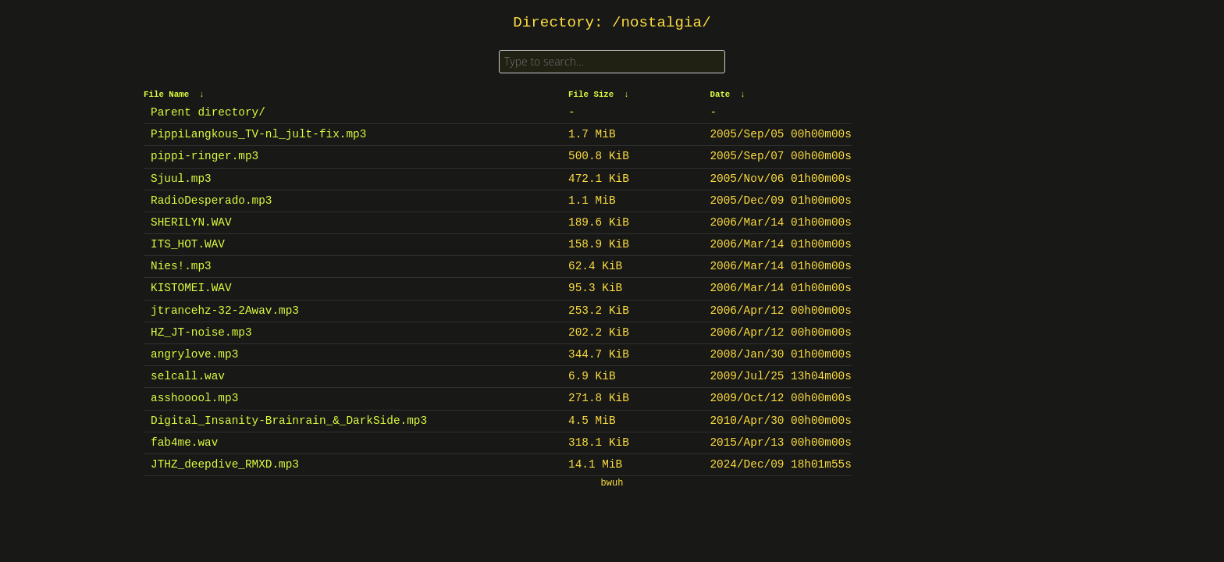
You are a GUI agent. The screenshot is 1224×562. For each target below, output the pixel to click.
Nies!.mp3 (181, 266)
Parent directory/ (208, 112)
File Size (591, 94)
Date (720, 94)
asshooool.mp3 (194, 398)
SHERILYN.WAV (191, 222)
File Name (166, 94)
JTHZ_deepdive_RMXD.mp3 (225, 464)
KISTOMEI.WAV (191, 288)
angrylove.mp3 (194, 354)
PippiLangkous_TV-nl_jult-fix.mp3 (258, 134)
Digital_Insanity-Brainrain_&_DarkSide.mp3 (289, 420)
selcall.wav (188, 376)
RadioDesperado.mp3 (211, 200)
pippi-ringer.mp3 (204, 156)
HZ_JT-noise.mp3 (201, 332)
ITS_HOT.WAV (188, 244)
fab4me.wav (184, 442)
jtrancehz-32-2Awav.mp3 (225, 310)
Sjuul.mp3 (181, 179)
